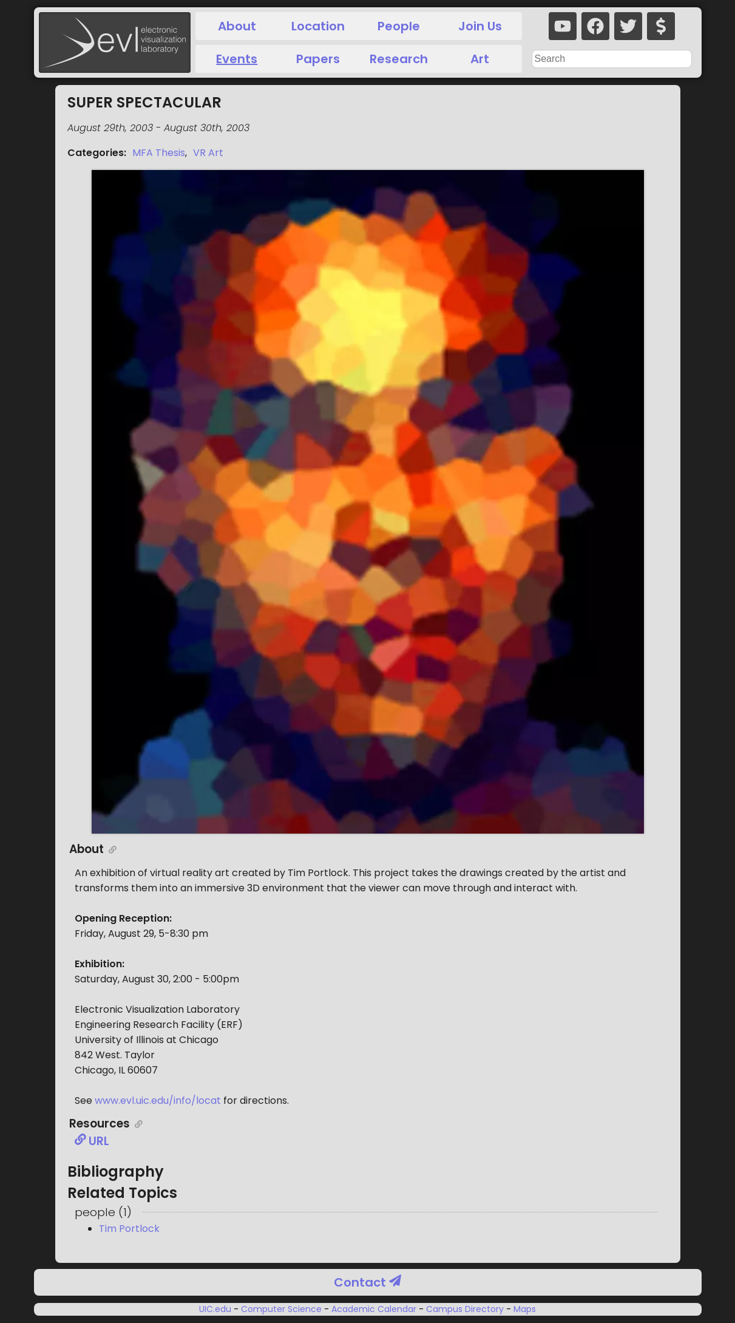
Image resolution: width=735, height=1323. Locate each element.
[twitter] (628, 26)
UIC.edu (216, 1309)
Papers (318, 58)
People (399, 26)
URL (92, 1141)
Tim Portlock (129, 1229)
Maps (523, 1309)
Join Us (480, 26)
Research (399, 58)
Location (318, 26)
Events (236, 58)
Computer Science (281, 1309)
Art (479, 58)
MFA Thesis (158, 153)
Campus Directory (465, 1309)
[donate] (661, 26)
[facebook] (595, 26)
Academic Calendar (374, 1309)
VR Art (208, 153)
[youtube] (563, 26)
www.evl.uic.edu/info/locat (158, 1100)
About (237, 26)
